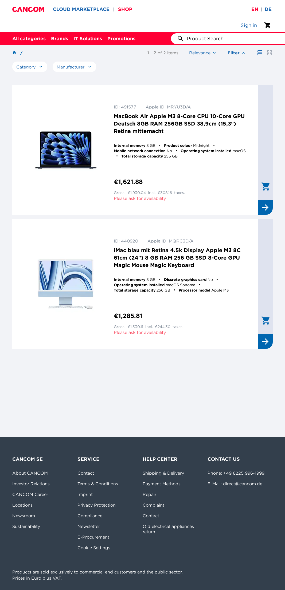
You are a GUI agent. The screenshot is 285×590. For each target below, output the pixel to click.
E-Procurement (93, 537)
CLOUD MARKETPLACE (81, 9)
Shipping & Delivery (163, 473)
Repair (149, 494)
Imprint (85, 494)
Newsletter (88, 526)
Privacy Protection (96, 505)
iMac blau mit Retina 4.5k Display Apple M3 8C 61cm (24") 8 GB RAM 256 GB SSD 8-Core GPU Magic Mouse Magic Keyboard (177, 257)
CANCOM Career (30, 494)
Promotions (121, 38)
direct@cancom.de (242, 483)
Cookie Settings (93, 547)
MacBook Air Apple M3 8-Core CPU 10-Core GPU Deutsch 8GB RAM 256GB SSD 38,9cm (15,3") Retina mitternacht (179, 123)
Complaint (153, 505)
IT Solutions (87, 38)
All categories (29, 38)
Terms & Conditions (97, 483)
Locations (22, 505)
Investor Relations (31, 483)
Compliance (89, 515)
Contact (85, 473)
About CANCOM (30, 473)
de (268, 9)
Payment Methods (162, 483)
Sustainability (26, 526)
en (254, 9)
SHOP (125, 9)
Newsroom (23, 515)
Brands (59, 38)
